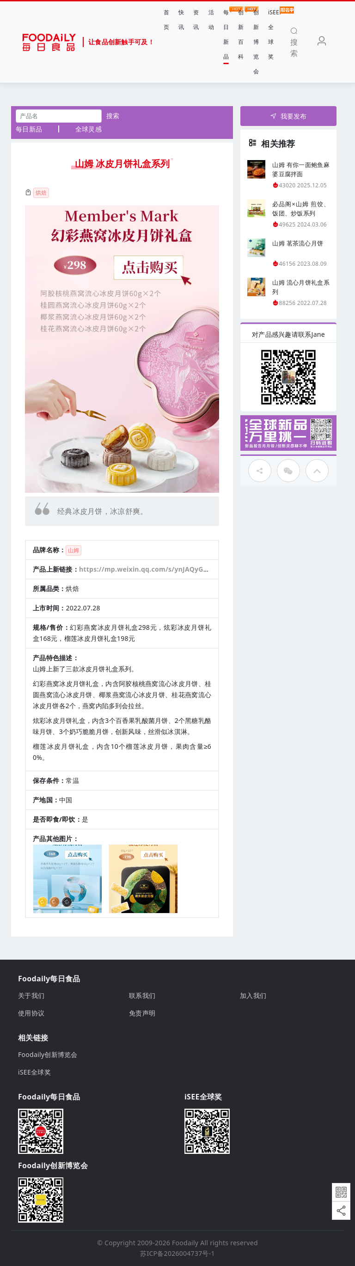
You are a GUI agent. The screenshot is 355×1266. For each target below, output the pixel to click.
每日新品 (226, 33)
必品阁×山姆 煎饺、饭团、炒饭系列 (301, 208)
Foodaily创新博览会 (48, 1054)
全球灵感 (88, 129)
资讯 (196, 19)
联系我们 (142, 995)
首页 (166, 19)
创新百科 (241, 33)
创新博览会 (256, 41)
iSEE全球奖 (273, 33)
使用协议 (31, 1013)
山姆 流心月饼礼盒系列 (301, 287)
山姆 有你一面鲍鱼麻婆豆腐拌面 (301, 169)
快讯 (181, 19)
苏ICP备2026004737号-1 (177, 1253)
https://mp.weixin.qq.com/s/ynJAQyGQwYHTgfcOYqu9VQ (173, 569)
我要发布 (288, 116)
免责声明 (142, 1013)
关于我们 (31, 995)
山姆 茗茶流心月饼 (297, 243)
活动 (211, 19)
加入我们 (253, 995)
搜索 (113, 115)
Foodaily (185, 1242)
